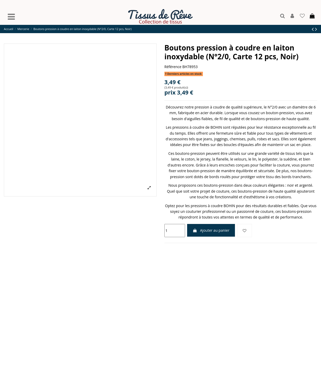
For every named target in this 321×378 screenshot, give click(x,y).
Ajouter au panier (211, 230)
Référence (172, 66)
